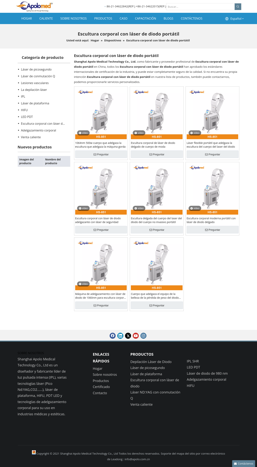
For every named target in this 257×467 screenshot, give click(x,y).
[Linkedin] (120, 336)
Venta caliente (31, 137)
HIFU (24, 110)
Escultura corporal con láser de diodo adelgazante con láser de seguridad (98, 220)
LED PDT (27, 117)
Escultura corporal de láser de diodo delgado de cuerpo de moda (153, 144)
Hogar (97, 368)
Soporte (166, 453)
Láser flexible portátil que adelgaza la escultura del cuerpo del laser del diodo (211, 144)
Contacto (100, 393)
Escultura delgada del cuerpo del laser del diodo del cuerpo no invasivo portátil (156, 220)
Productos (101, 380)
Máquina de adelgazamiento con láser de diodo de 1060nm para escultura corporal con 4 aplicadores (100, 296)
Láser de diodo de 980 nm (207, 373)
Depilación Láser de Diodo (151, 361)
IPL (23, 96)
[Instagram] (143, 336)
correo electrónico (213, 453)
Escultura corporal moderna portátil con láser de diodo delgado (211, 220)
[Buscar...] (200, 6)
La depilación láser (34, 90)
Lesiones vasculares (35, 83)
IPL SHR (193, 361)
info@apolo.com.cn (137, 459)
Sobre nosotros (105, 374)
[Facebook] (113, 336)
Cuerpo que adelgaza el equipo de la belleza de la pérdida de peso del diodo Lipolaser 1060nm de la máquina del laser (156, 296)
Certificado (101, 386)
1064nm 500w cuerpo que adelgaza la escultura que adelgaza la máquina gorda (100, 144)
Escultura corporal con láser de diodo (45, 123)
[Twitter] (128, 336)
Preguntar (101, 154)
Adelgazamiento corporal (38, 130)
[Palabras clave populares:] (238, 6)
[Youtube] (136, 336)
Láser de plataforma (35, 103)
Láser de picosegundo (36, 69)
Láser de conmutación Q (38, 76)
